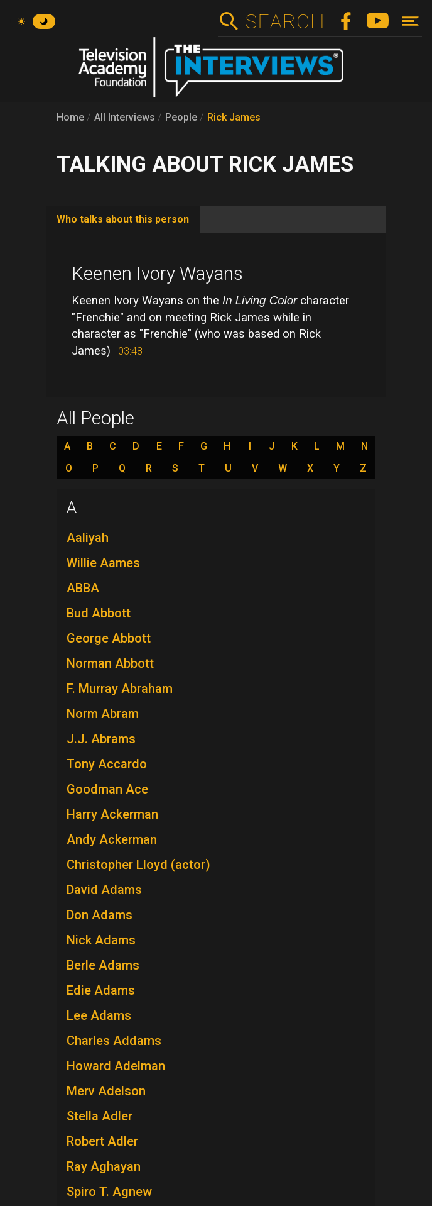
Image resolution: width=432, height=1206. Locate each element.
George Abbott (109, 638)
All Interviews (124, 117)
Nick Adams (101, 940)
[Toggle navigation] (410, 21)
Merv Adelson (106, 1090)
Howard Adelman (116, 1065)
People (181, 117)
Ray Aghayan (104, 1166)
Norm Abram (103, 713)
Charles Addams (114, 1040)
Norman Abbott (110, 663)
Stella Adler (99, 1116)
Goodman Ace (107, 789)
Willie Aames (103, 562)
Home (70, 117)
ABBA (83, 587)
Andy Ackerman (112, 839)
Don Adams (99, 914)
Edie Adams (101, 990)
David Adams (104, 889)
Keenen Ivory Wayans (157, 273)
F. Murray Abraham (120, 688)
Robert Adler (102, 1141)
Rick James (234, 117)
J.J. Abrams (101, 738)
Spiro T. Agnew (109, 1191)
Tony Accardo (107, 764)
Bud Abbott (99, 613)
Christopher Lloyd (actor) (138, 864)
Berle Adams (103, 965)
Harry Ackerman (112, 814)
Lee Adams (99, 1015)
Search (285, 21)
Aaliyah (88, 537)
